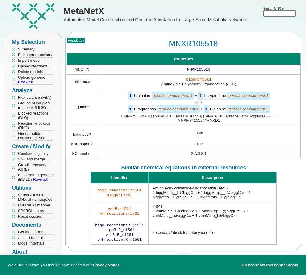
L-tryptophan (215, 97)
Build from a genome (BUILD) (36, 177)
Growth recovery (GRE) (32, 167)
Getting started (30, 232)
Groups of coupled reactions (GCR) (34, 105)
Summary (26, 49)
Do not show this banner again (270, 265)
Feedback (76, 40)
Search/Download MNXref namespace (35, 197)
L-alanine (142, 97)
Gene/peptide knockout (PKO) (31, 135)
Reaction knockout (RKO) (34, 125)
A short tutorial (30, 237)
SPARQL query (31, 210)
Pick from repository (35, 54)
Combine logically (33, 153)
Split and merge (31, 159)
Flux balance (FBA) (34, 97)
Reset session (30, 216)
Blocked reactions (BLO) (33, 115)
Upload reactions (32, 66)
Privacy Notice (106, 265)
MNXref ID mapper (34, 205)
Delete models (30, 71)
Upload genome (31, 79)
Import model (29, 60)
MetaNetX (83, 11)
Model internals (31, 243)
